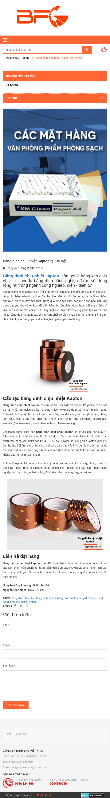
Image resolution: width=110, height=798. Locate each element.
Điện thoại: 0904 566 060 (18, 761)
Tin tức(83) (12, 85)
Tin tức (25, 57)
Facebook (21, 733)
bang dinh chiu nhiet (23, 598)
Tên (6, 624)
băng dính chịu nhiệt (91, 598)
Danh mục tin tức (20, 75)
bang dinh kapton (46, 598)
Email (7, 645)
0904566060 (58, 783)
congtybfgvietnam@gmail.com (29, 767)
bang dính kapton (67, 598)
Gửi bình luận (16, 705)
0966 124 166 (24, 783)
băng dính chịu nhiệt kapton (19, 601)
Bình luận (9, 665)
